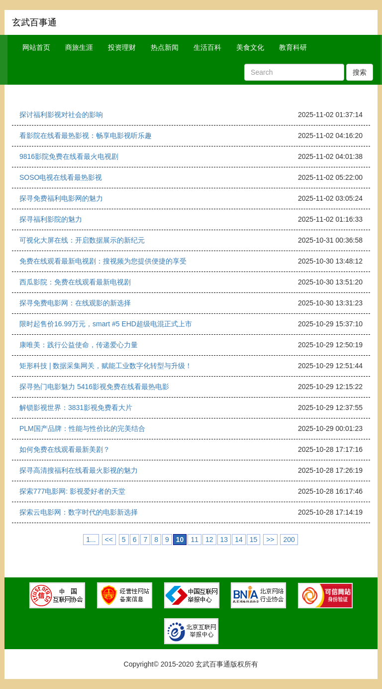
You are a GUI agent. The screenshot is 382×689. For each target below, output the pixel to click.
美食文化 (250, 47)
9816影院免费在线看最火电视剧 (68, 156)
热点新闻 (165, 47)
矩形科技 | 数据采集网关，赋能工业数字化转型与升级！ (105, 366)
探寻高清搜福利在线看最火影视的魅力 (78, 470)
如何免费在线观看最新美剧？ (64, 449)
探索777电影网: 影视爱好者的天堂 (72, 491)
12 (209, 540)
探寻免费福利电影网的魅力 (61, 198)
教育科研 (293, 47)
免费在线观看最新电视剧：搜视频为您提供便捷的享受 (103, 261)
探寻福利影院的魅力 (50, 219)
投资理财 (122, 47)
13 (224, 540)
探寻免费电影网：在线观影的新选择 (75, 303)
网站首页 (36, 47)
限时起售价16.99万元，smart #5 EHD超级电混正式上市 (105, 324)
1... (91, 540)
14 (239, 540)
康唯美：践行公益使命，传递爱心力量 (78, 345)
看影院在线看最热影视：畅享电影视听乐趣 (85, 135)
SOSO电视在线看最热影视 (60, 177)
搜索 (360, 72)
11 (194, 540)
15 (254, 540)
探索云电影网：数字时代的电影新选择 (78, 512)
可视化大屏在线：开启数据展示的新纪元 (82, 240)
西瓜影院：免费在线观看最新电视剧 (75, 282)
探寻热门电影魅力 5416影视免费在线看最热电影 (94, 387)
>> (270, 540)
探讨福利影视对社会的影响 (61, 115)
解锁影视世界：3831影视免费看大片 (75, 408)
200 (288, 540)
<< (109, 540)
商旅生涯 (79, 47)
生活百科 (207, 47)
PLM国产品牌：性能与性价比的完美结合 (82, 428)
